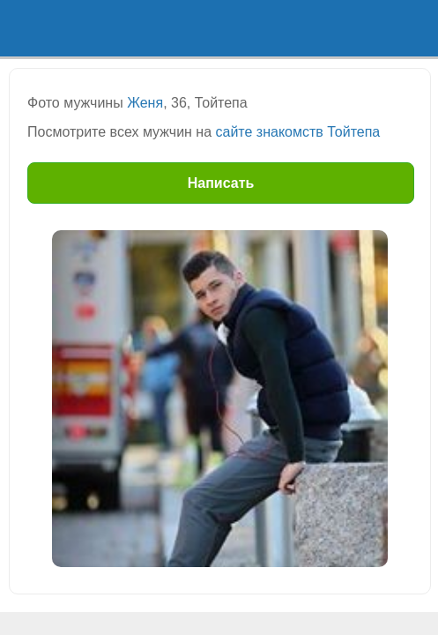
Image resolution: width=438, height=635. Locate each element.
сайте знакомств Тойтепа (298, 131)
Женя (145, 102)
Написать (221, 183)
